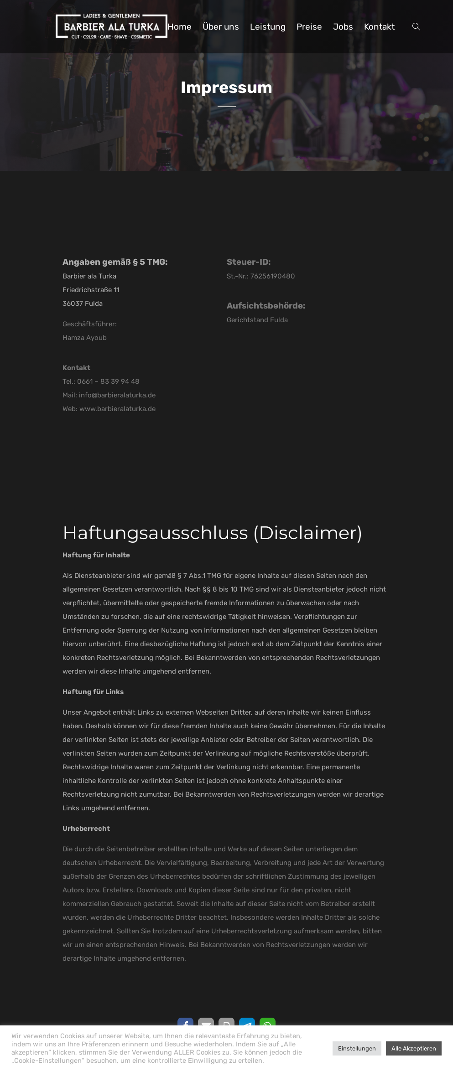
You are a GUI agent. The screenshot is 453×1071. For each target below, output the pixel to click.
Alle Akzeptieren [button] (413, 1048)
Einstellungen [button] (357, 1048)
